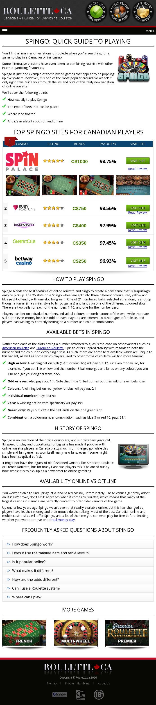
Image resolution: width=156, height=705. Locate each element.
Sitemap (51, 683)
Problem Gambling (77, 683)
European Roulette (50, 348)
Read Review (137, 169)
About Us (104, 683)
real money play (63, 520)
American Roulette (15, 348)
